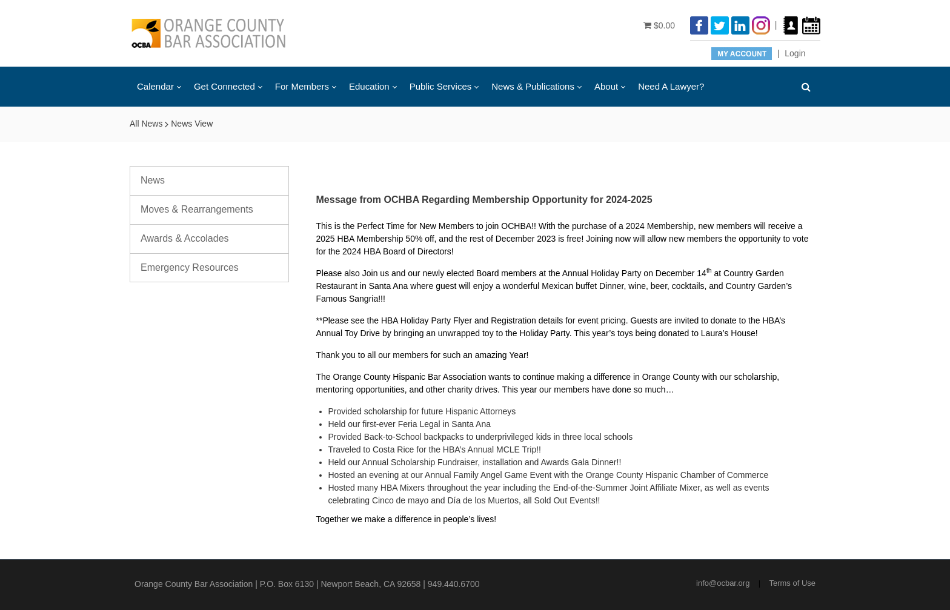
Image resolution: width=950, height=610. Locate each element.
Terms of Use (792, 583)
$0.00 (659, 25)
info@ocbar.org (722, 583)
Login (795, 53)
